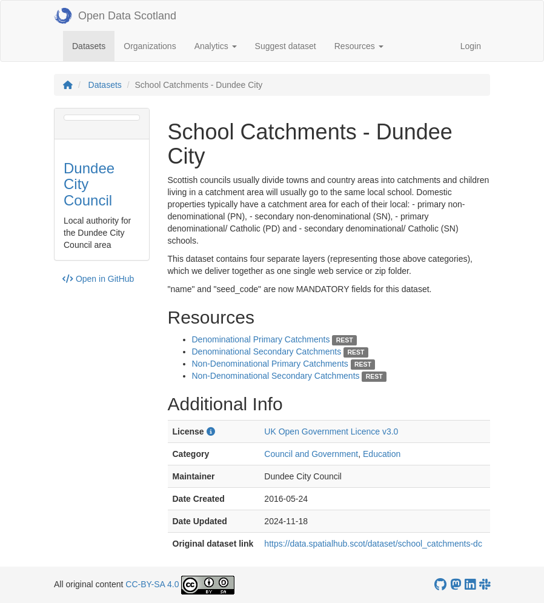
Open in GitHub (98, 279)
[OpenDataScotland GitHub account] (440, 584)
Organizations (150, 46)
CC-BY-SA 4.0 (152, 584)
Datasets (93, 45)
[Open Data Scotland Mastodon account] (455, 584)
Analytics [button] (215, 46)
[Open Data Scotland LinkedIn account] (470, 584)
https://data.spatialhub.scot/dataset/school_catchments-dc (373, 543)
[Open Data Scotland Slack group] (484, 584)
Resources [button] (358, 46)
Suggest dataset (285, 46)
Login (470, 46)
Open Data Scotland (115, 16)
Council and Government (311, 454)
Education (381, 454)
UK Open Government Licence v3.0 (331, 431)
